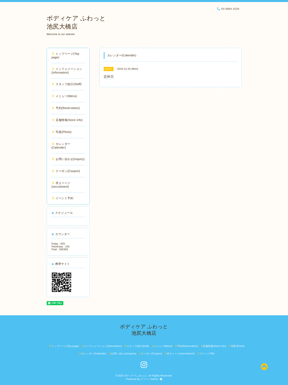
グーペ (144, 379)
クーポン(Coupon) (66, 171)
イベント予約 (62, 198)
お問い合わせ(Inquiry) (68, 159)
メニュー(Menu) (64, 96)
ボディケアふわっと (135, 375)
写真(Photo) (62, 132)
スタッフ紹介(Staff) (67, 84)
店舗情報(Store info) (67, 120)
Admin (154, 379)
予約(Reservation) (66, 108)
